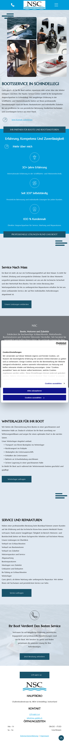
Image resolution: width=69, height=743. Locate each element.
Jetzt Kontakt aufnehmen (22, 120)
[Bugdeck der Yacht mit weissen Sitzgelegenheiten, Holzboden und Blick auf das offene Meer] (17, 252)
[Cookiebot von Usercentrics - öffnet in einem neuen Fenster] (55, 343)
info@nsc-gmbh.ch (34, 718)
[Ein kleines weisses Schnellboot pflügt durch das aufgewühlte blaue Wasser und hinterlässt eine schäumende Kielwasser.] (22, 28)
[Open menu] (56, 5)
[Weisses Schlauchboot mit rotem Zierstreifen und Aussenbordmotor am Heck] (52, 66)
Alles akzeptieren (34, 391)
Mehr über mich (22, 146)
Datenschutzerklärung (29, 736)
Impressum (44, 736)
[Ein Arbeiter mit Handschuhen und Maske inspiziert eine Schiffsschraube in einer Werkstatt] (22, 58)
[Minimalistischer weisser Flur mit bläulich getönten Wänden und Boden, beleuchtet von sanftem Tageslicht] (20, 407)
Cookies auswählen (53, 383)
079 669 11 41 (34, 714)
